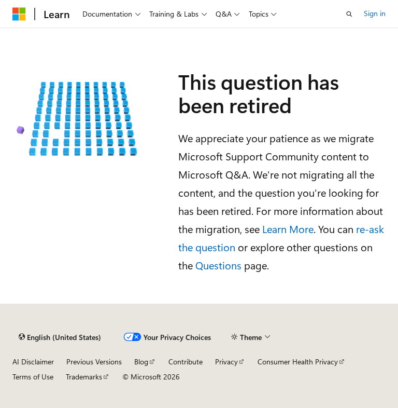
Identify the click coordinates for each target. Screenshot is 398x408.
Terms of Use (32, 377)
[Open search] (349, 14)
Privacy (226, 361)
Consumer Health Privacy (298, 361)
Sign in (375, 13)
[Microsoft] (19, 14)
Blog (141, 361)
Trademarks (84, 377)
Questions (218, 265)
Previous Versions (94, 361)
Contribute (185, 361)
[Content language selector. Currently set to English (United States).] (59, 337)
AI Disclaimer (33, 361)
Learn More (288, 229)
